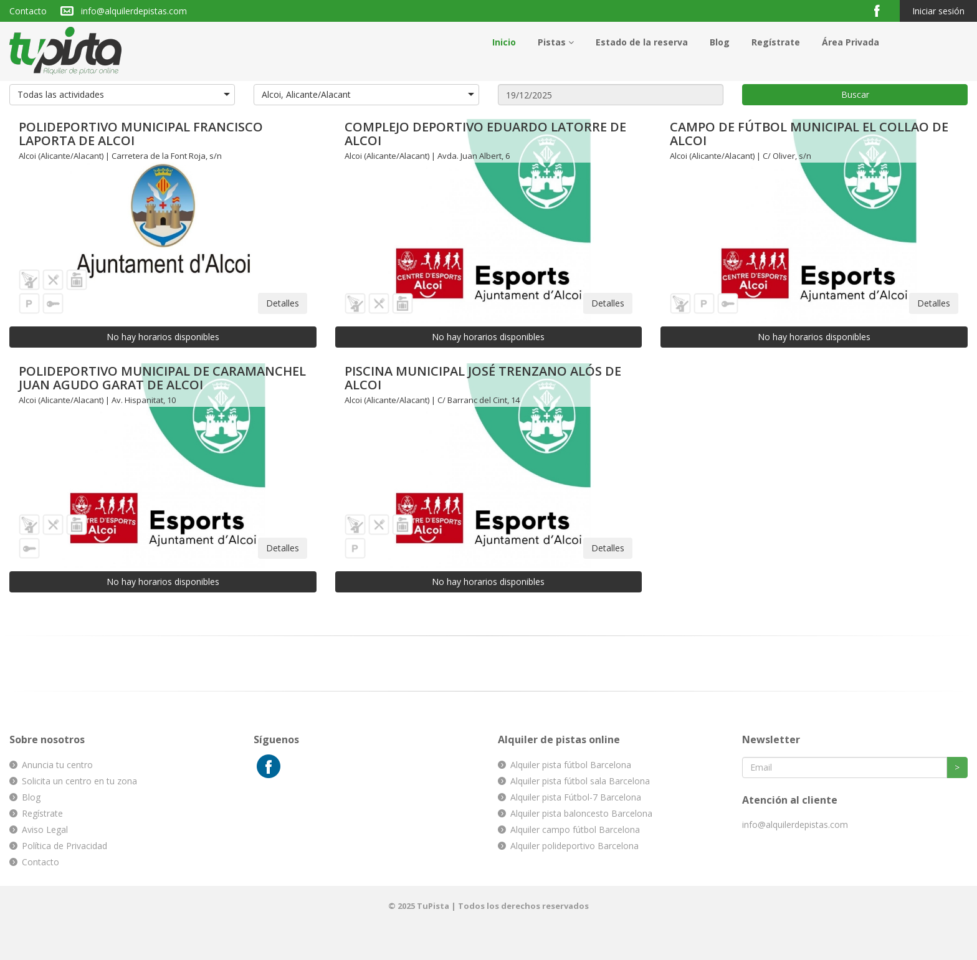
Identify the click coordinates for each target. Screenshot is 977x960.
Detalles (282, 303)
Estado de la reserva (642, 42)
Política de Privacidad (64, 846)
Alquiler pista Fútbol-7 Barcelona (575, 797)
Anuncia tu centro (57, 765)
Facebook (882, 10)
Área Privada (850, 42)
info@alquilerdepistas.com (134, 11)
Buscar (855, 94)
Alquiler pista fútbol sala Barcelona (580, 781)
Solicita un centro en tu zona (79, 781)
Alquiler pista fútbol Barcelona (570, 765)
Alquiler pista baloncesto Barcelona (581, 813)
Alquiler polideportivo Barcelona (574, 846)
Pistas (556, 42)
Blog (720, 42)
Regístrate (775, 42)
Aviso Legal (45, 829)
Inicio (504, 42)
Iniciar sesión (938, 11)
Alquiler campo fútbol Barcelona (575, 829)
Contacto (28, 11)
